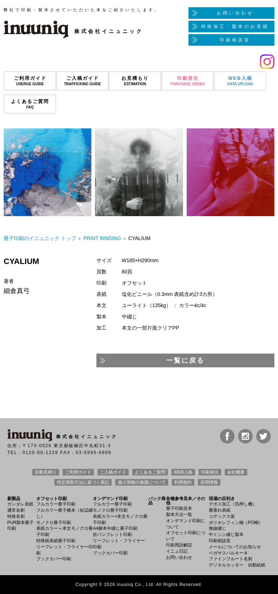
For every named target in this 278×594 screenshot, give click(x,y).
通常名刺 (16, 510)
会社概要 (236, 472)
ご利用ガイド (29, 80)
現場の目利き (222, 498)
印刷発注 (187, 80)
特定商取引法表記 (83, 482)
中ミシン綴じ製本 (226, 534)
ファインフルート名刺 (230, 558)
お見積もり (135, 80)
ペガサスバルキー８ (228, 553)
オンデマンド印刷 (110, 498)
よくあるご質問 (29, 104)
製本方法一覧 (179, 514)
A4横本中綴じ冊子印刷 (115, 528)
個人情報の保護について (142, 482)
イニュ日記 (177, 551)
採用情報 (209, 482)
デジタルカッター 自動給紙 (237, 565)
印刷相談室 (235, 39)
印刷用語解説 (179, 545)
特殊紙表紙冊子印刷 (55, 540)
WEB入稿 (240, 80)
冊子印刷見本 (179, 508)
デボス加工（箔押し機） (233, 504)
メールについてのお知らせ (235, 546)
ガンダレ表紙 (20, 504)
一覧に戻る (185, 360)
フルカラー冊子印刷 (55, 504)
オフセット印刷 (51, 498)
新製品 (13, 498)
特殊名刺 (16, 516)
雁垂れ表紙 (220, 510)
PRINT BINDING (102, 238)
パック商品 (157, 501)
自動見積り (46, 472)
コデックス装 (222, 516)
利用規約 (183, 482)
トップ (40, 238)
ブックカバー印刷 (53, 558)
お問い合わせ (235, 13)
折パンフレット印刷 (112, 534)
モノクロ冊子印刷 (53, 522)
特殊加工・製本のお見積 (235, 26)
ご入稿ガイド (82, 80)
